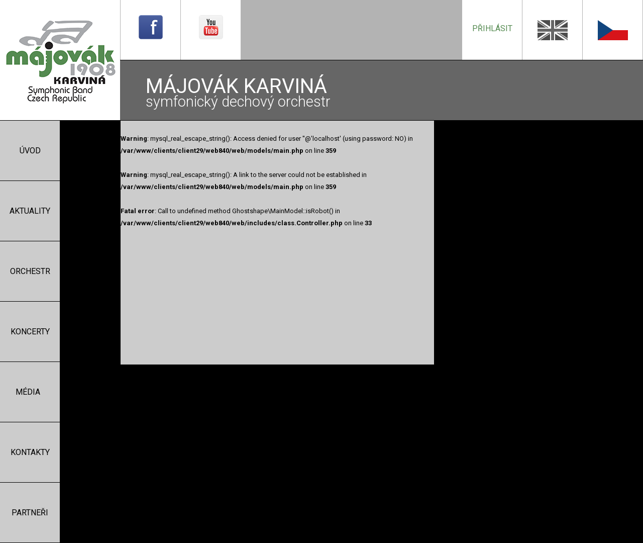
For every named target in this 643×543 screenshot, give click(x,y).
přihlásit (492, 28)
